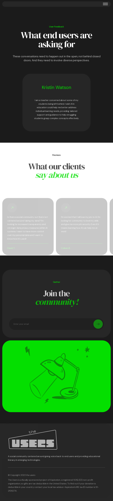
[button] (105, 4)
